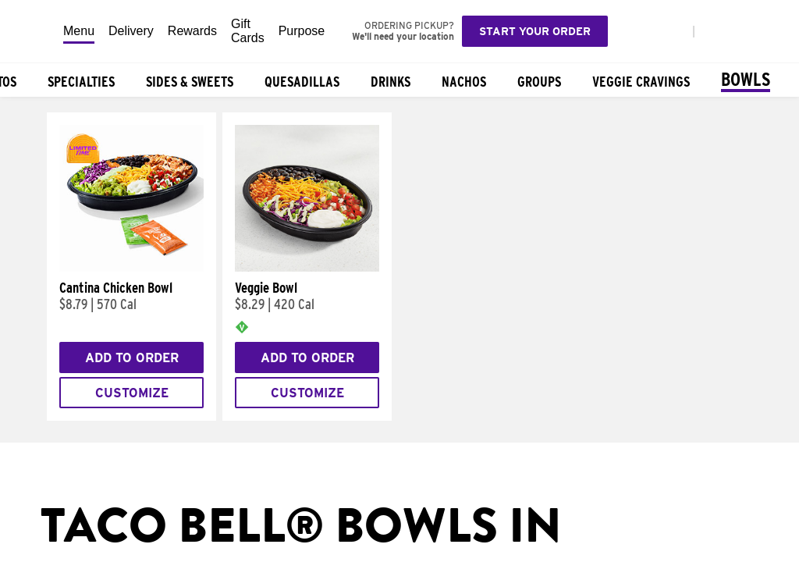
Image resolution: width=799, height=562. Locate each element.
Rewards (192, 30)
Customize (132, 393)
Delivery (131, 30)
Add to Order (132, 357)
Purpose (302, 30)
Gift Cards (248, 30)
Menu (78, 30)
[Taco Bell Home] (32, 31)
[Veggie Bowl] (307, 267)
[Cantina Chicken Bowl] (131, 267)
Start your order (535, 31)
